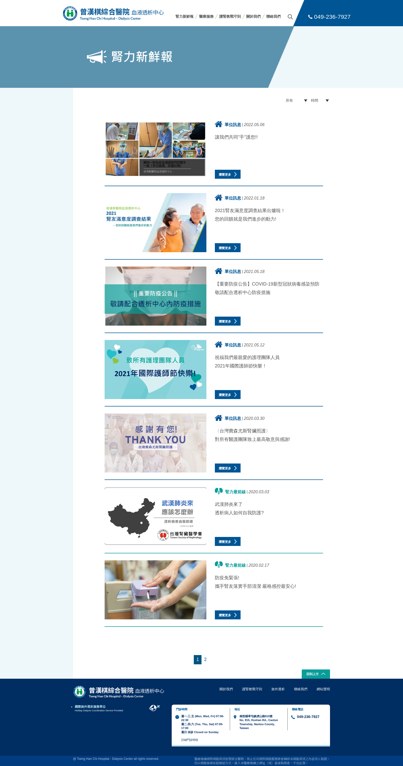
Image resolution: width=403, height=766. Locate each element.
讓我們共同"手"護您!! (236, 137)
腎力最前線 (230, 491)
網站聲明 (323, 689)
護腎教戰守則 (230, 16)
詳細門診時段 (189, 739)
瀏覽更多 (228, 174)
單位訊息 (228, 124)
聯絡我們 (273, 16)
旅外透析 (278, 689)
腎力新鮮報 (185, 16)
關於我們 (253, 16)
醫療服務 (206, 16)
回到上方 (316, 674)
